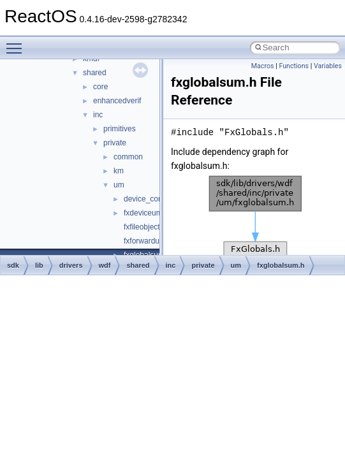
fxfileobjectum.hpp (155, 226)
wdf (105, 265)
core (100, 86)
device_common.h (155, 198)
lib (39, 265)
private (114, 142)
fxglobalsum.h (281, 265)
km (119, 170)
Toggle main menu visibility (17, 42)
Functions (294, 66)
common (128, 156)
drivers (71, 265)
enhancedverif (117, 100)
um (119, 184)
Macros (262, 66)
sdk (13, 265)
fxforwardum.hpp (152, 241)
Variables (328, 66)
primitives (119, 128)
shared (94, 72)
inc (98, 114)
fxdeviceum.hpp (150, 212)
